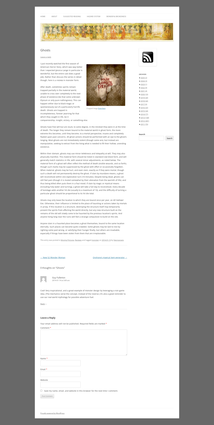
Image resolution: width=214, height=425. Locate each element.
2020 (144, 94)
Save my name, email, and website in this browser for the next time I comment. (81, 390)
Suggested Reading (72, 16)
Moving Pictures (67, 240)
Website (44, 380)
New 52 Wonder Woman (52, 257)
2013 (145, 117)
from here (101, 108)
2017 (144, 104)
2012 (145, 121)
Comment (45, 328)
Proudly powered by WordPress (52, 413)
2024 (144, 81)
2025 (144, 77)
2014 (144, 114)
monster (95, 240)
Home (42, 16)
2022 (144, 87)
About (54, 16)
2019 (144, 97)
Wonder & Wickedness (116, 16)
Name (44, 358)
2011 (144, 124)
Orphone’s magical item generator (110, 257)
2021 (144, 91)
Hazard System (93, 16)
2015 (144, 111)
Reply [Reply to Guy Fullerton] (42, 304)
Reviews (78, 240)
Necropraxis (119, 240)
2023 (144, 84)
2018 (144, 101)
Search (142, 134)
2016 (144, 107)
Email (43, 369)
